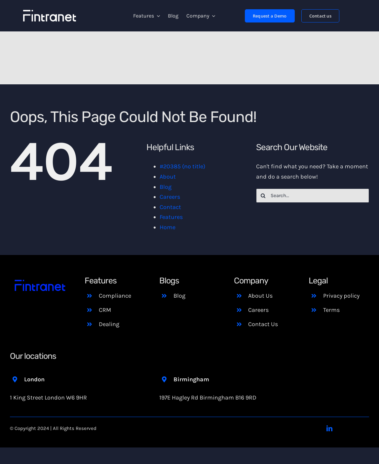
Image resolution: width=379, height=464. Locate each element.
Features (171, 217)
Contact (170, 207)
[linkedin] (329, 428)
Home (167, 227)
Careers (170, 196)
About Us (260, 295)
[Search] (263, 196)
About (168, 176)
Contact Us (263, 324)
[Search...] (312, 196)
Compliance (115, 295)
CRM (105, 310)
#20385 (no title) (182, 166)
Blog (165, 186)
